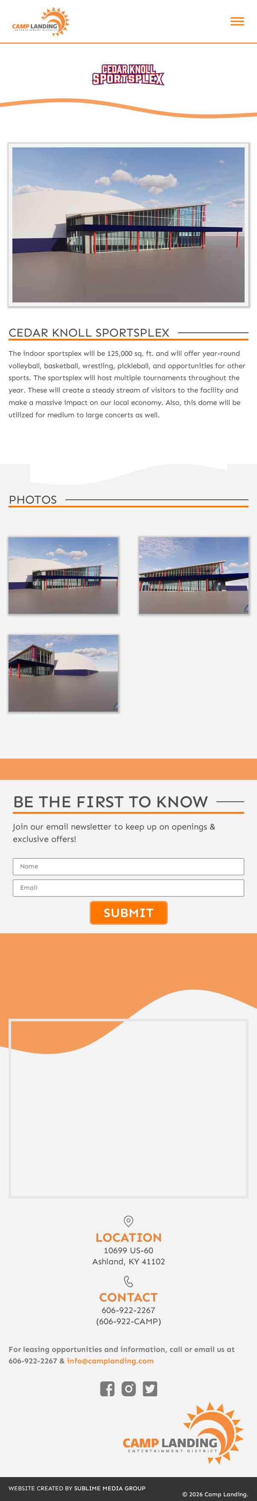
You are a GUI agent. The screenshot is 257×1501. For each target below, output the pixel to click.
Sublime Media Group (110, 1488)
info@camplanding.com (110, 1361)
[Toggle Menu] (237, 21)
